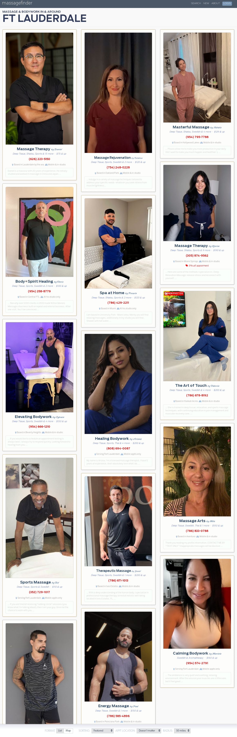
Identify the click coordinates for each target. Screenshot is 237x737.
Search (196, 3)
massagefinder (17, 4)
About (216, 3)
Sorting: (84, 730)
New (206, 3)
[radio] (60, 731)
